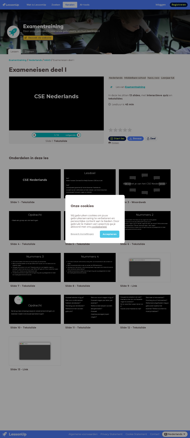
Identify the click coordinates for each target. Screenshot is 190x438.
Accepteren (110, 234)
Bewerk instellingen (82, 234)
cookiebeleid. (99, 226)
